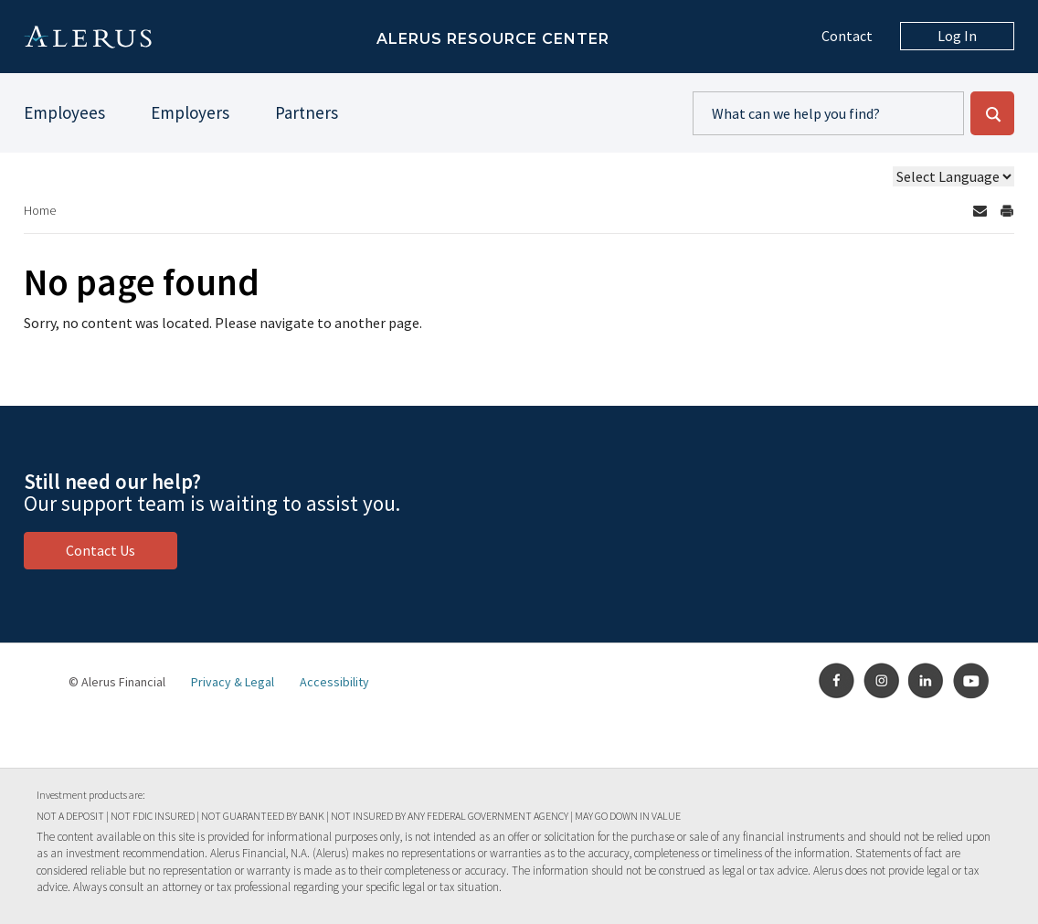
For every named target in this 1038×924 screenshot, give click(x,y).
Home (40, 210)
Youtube (971, 681)
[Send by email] (979, 211)
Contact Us (100, 550)
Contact (847, 36)
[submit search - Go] (992, 113)
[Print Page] (1007, 211)
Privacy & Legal (232, 682)
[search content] (828, 113)
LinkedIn (926, 681)
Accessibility (334, 682)
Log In (957, 36)
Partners (306, 112)
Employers (190, 112)
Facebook (837, 681)
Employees (64, 112)
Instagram (881, 681)
